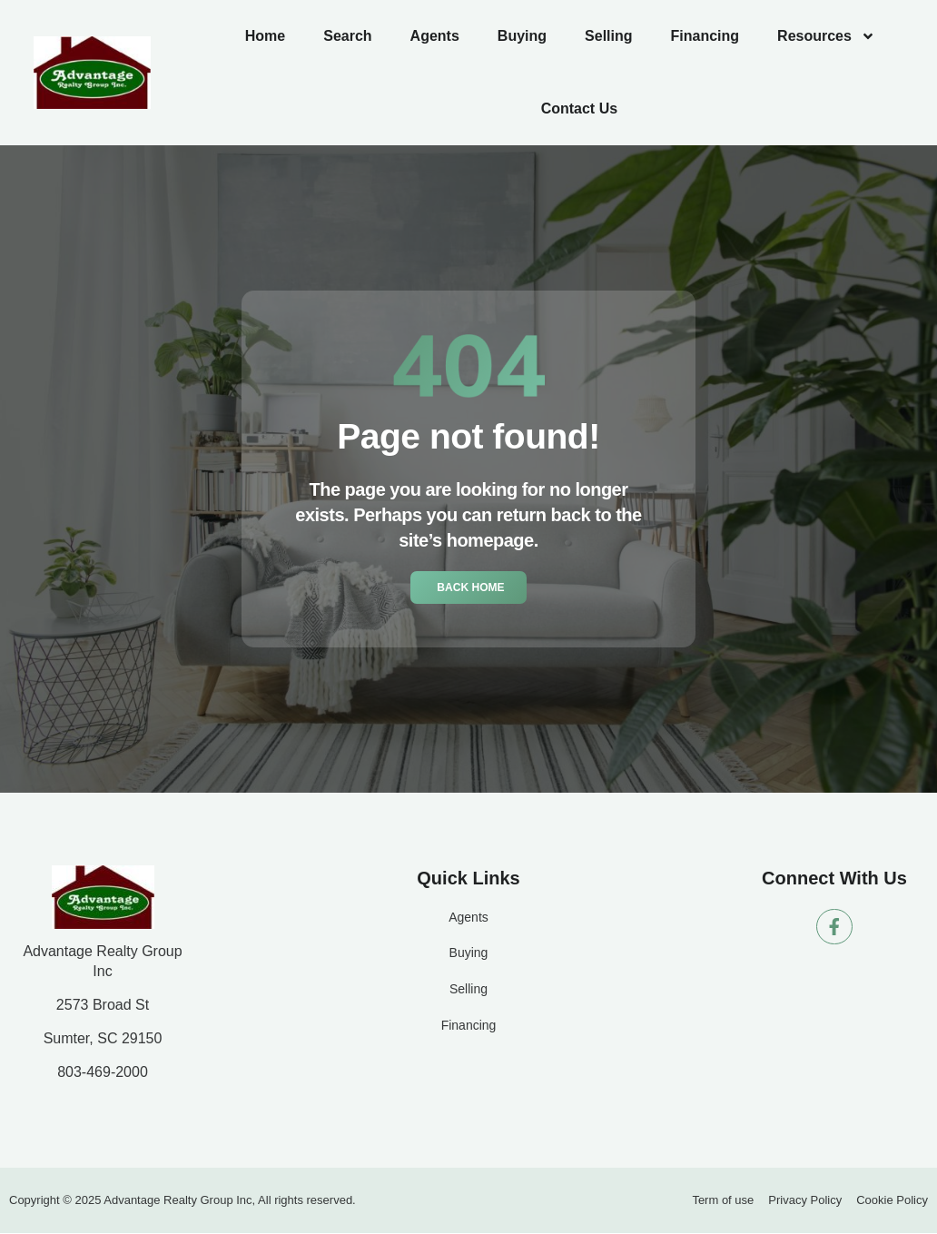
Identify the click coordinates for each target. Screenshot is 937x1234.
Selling (608, 36)
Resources (826, 36)
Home (265, 36)
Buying (522, 36)
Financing (705, 36)
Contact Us (579, 108)
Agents (434, 36)
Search (347, 36)
